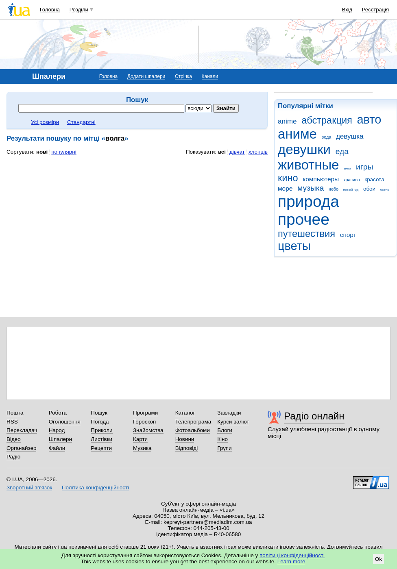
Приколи (101, 430)
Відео (14, 439)
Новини (184, 439)
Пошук (99, 413)
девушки (304, 149)
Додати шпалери (146, 76)
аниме (297, 133)
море (285, 188)
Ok (378, 559)
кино (288, 178)
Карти (140, 439)
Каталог (185, 413)
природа (308, 201)
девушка (350, 136)
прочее (303, 219)
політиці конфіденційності (292, 555)
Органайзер (21, 448)
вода (327, 137)
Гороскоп (144, 422)
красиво (352, 179)
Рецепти (101, 448)
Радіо (13, 457)
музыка (310, 188)
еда (342, 151)
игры (364, 167)
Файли (57, 448)
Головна (50, 10)
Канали (210, 76)
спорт (348, 234)
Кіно (222, 439)
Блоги (224, 430)
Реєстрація (375, 10)
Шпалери (60, 439)
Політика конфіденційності (95, 487)
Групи (224, 448)
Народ (57, 430)
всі (222, 152)
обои (369, 189)
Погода (100, 422)
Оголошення (65, 422)
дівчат (237, 152)
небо (333, 189)
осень (384, 189)
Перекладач (22, 430)
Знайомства (148, 430)
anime (287, 121)
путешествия (306, 233)
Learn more (291, 561)
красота (374, 179)
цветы (294, 245)
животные (308, 164)
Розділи (79, 10)
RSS (12, 422)
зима (347, 168)
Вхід (347, 10)
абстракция (326, 120)
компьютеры (321, 179)
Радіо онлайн (314, 415)
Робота (58, 413)
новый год (350, 189)
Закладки (229, 413)
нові (42, 152)
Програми (145, 413)
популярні (63, 152)
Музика (142, 448)
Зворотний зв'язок (29, 487)
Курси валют (233, 422)
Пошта (15, 413)
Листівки (101, 439)
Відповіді (186, 448)
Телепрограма (193, 422)
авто (369, 119)
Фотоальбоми (192, 430)
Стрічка (183, 76)
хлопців (258, 152)
